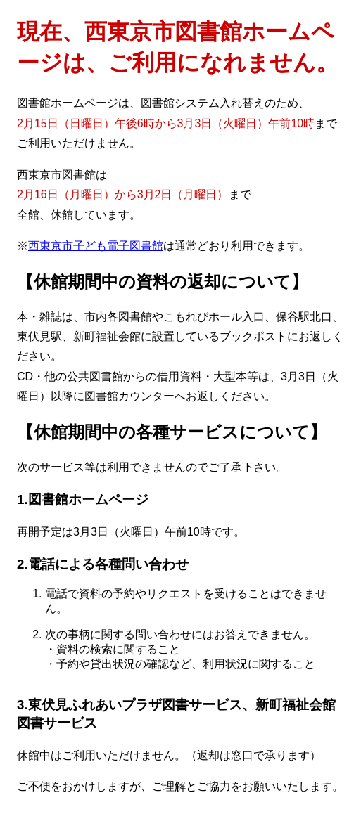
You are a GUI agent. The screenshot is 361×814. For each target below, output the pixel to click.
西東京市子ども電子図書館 (95, 246)
